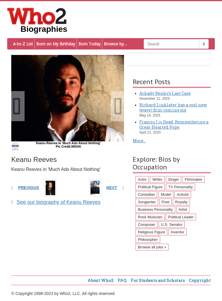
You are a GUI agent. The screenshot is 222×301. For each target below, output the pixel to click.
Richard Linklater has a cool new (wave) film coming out (173, 107)
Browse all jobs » (152, 247)
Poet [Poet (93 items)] (165, 202)
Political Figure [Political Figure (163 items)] (150, 187)
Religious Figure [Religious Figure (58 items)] (151, 232)
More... (139, 140)
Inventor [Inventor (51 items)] (177, 232)
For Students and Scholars (158, 280)
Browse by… (115, 44)
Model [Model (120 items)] (166, 194)
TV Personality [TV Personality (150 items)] (180, 187)
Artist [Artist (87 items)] (183, 209)
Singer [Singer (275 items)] (173, 179)
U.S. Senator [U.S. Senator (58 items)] (171, 224)
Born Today (89, 44)
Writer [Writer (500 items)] (157, 179)
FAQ (122, 280)
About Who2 (101, 280)
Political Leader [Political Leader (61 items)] (181, 217)
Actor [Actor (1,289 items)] (142, 179)
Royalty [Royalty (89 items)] (181, 202)
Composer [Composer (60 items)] (146, 224)
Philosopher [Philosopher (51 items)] (148, 239)
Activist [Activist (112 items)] (182, 194)
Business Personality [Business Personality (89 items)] (155, 209)
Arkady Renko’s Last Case (165, 93)
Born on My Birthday (55, 44)
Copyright (200, 280)
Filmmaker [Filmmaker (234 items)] (193, 179)
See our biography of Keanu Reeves (56, 202)
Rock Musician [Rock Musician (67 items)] (150, 217)
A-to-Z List (23, 44)
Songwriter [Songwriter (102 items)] (147, 202)
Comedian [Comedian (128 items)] (146, 194)
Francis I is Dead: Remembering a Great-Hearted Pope (173, 124)
